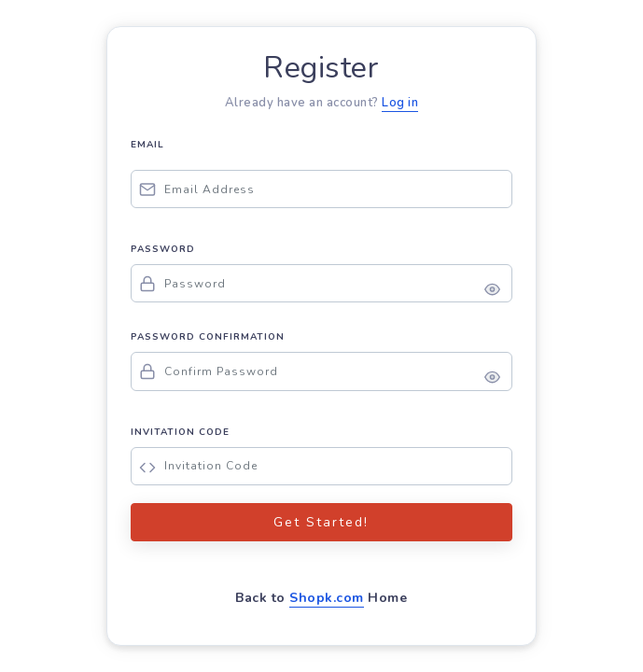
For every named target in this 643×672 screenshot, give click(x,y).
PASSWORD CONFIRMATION (208, 336)
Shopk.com (326, 598)
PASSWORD (163, 249)
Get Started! (321, 522)
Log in (400, 102)
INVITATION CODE (180, 432)
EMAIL (147, 144)
